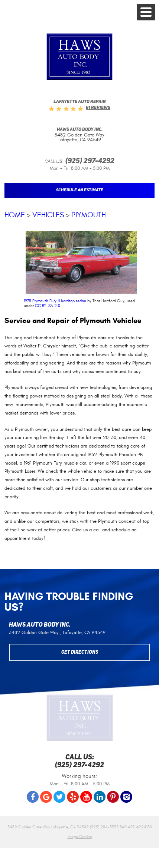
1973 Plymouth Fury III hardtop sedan (55, 300)
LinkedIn (100, 797)
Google (46, 797)
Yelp (73, 797)
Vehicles (48, 215)
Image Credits (80, 836)
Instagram (126, 797)
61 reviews (98, 108)
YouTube (86, 797)
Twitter (59, 797)
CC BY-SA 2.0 (47, 305)
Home (14, 215)
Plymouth (88, 215)
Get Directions (79, 652)
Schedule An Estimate (79, 190)
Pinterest (113, 797)
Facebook (33, 797)
